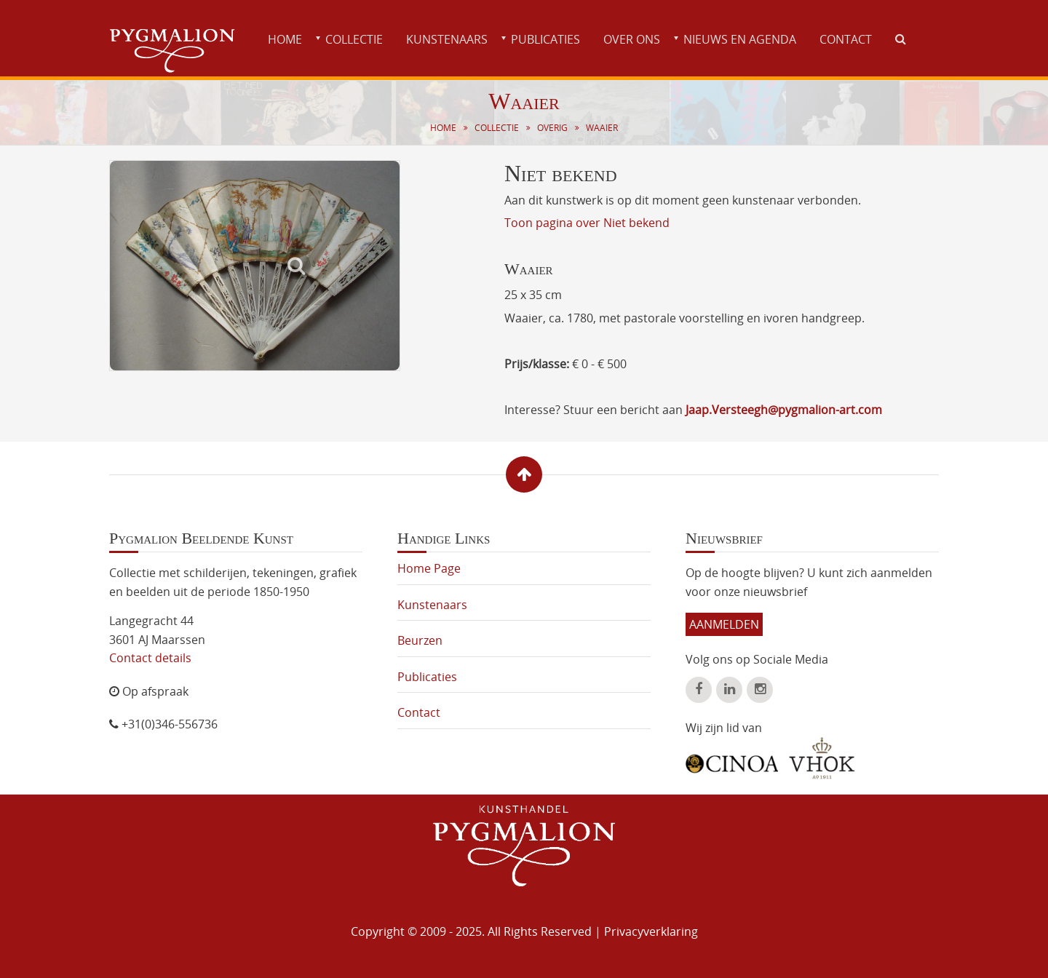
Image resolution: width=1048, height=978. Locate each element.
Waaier (602, 128)
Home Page (429, 568)
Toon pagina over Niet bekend (587, 223)
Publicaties (545, 39)
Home (285, 39)
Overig (552, 128)
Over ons (631, 39)
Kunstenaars (447, 39)
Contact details (150, 658)
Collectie (354, 39)
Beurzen (419, 640)
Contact (845, 39)
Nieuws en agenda (739, 39)
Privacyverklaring (651, 931)
